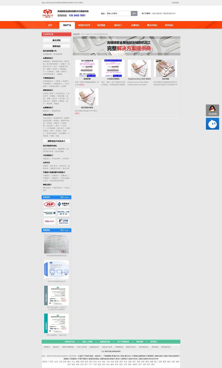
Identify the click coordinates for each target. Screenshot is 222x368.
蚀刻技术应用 (84, 25)
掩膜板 (59, 74)
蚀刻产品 (67, 25)
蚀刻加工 (159, 13)
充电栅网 (62, 133)
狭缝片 (63, 72)
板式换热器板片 (53, 64)
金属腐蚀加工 (48, 108)
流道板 (58, 131)
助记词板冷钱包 (87, 108)
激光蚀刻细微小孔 (50, 51)
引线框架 (50, 72)
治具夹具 (46, 163)
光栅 (52, 136)
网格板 (52, 96)
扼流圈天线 (58, 118)
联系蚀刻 (169, 25)
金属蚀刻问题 (105, 342)
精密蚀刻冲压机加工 (56, 141)
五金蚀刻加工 (60, 93)
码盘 (57, 136)
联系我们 (153, 342)
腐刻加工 (46, 111)
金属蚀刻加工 (48, 58)
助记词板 (165, 79)
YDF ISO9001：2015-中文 (56, 335)
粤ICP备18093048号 (113, 351)
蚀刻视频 (101, 25)
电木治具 (66, 168)
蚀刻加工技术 (107, 347)
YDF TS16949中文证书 (56, 281)
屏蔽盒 (56, 104)
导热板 (49, 123)
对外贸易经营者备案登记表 (56, 256)
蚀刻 (154, 13)
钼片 (55, 66)
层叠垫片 (64, 176)
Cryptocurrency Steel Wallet (139, 79)
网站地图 (139, 342)
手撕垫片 (46, 176)
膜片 (57, 126)
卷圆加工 (46, 159)
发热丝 (54, 69)
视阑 (48, 69)
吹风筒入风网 (48, 93)
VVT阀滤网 (51, 128)
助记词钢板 (59, 151)
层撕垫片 (55, 178)
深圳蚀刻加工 (48, 81)
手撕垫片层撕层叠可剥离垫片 (54, 172)
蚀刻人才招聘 (87, 342)
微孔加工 (172, 13)
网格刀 (56, 123)
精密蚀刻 (56, 46)
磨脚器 (61, 101)
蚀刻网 (65, 81)
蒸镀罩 (45, 166)
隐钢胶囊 (61, 149)
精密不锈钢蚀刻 (68, 347)
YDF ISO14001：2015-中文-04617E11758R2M (56, 308)
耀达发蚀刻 (152, 25)
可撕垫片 (46, 178)
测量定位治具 (55, 168)
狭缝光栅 (60, 96)
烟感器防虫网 (57, 61)
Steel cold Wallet (49, 149)
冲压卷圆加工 (48, 155)
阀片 (52, 131)
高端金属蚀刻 (48, 115)
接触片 (63, 64)
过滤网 (63, 86)
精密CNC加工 (131, 347)
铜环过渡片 (58, 188)
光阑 (57, 72)
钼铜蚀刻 (46, 61)
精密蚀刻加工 (48, 90)
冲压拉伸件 (56, 159)
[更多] (82, 85)
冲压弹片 (66, 159)
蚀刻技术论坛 (70, 342)
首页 (50, 25)
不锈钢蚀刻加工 (49, 78)
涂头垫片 (50, 126)
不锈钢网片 (47, 84)
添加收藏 (175, 3)
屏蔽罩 (54, 101)
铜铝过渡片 (47, 185)
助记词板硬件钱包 (50, 146)
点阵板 (57, 81)
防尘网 (62, 99)
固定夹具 (53, 166)
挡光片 (54, 99)
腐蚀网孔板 (56, 111)
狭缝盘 (56, 121)
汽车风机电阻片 (49, 74)
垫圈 (48, 99)
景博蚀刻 (155, 347)
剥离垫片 (55, 176)
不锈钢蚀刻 (119, 347)
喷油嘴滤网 (58, 54)
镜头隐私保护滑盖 (57, 181)
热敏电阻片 (58, 84)
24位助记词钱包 (113, 79)
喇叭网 (166, 13)
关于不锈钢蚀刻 (123, 342)
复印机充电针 (52, 133)
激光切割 (56, 40)
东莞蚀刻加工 (166, 347)
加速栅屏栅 (47, 54)
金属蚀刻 (135, 25)
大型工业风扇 (82, 347)
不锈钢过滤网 (54, 86)
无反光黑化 (47, 118)
